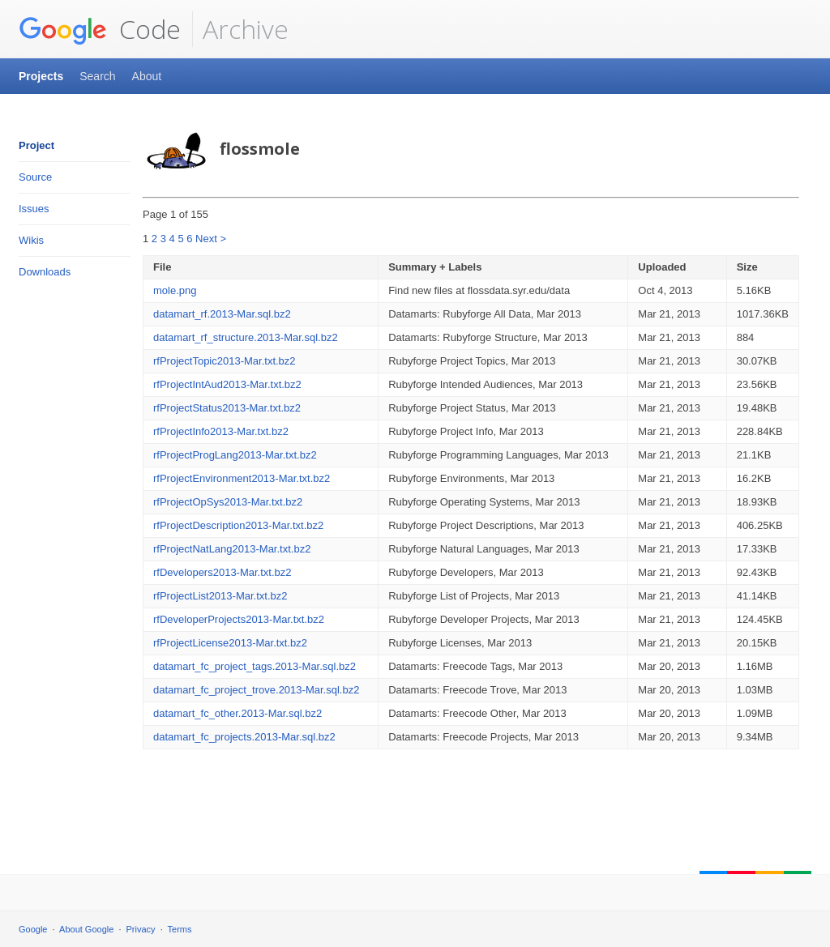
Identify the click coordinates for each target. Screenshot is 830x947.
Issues (34, 209)
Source (35, 177)
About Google (86, 929)
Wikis (31, 240)
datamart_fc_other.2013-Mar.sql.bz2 (237, 713)
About (147, 76)
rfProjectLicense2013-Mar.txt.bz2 (230, 643)
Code (100, 29)
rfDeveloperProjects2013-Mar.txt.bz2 (238, 619)
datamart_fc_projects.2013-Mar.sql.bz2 (244, 737)
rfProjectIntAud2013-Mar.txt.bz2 (227, 384)
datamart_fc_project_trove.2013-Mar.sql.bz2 (256, 690)
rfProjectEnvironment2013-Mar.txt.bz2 (241, 478)
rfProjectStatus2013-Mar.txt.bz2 (227, 408)
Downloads (45, 272)
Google (33, 929)
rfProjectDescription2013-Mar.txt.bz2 (238, 525)
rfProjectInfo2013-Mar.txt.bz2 (221, 431)
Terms (180, 929)
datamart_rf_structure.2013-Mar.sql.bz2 (245, 337)
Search (97, 76)
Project (36, 145)
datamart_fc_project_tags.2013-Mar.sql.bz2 (254, 666)
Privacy (141, 929)
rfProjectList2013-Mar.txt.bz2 (220, 596)
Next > (210, 238)
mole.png (174, 290)
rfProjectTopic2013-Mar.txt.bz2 (224, 361)
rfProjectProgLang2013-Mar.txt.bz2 (235, 455)
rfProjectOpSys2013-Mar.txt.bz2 (227, 502)
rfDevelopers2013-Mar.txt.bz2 (222, 572)
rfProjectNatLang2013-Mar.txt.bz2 (231, 549)
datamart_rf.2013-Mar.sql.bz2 (222, 314)
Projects (41, 76)
